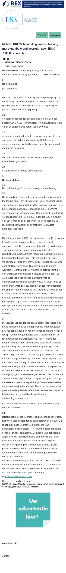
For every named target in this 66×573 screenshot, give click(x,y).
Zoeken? (42, 35)
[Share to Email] (4, 59)
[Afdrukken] (8, 59)
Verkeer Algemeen (14, 65)
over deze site (9, 543)
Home (5, 480)
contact (6, 556)
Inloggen (55, 35)
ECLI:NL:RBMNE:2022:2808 (18, 476)
